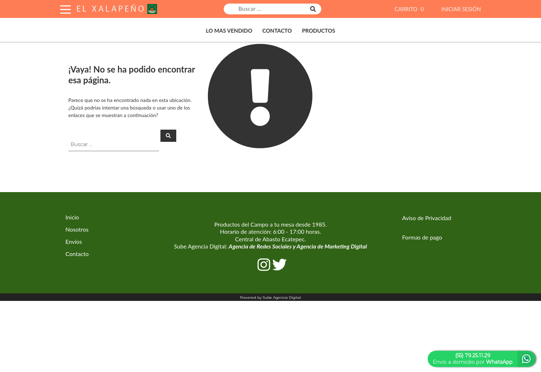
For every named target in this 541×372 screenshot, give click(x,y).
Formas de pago (422, 237)
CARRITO (410, 9)
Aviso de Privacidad (426, 217)
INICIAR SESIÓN (461, 9)
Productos (318, 30)
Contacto (277, 30)
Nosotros (76, 229)
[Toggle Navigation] (65, 8)
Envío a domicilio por (473, 358)
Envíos (73, 241)
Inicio (72, 217)
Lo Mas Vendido (229, 30)
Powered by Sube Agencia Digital (270, 297)
